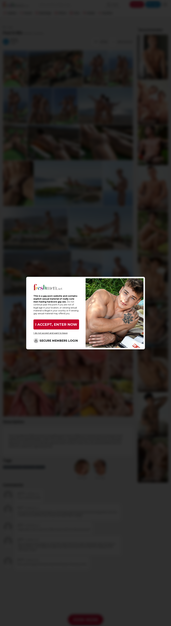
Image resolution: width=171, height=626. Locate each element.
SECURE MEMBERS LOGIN (59, 340)
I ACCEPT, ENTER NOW (56, 324)
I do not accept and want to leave (50, 333)
